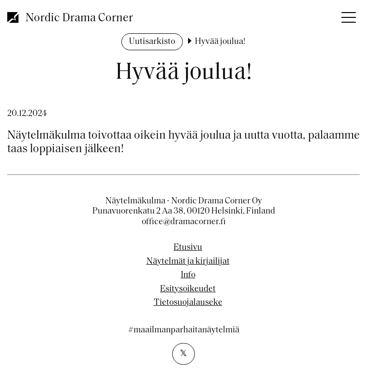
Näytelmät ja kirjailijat (188, 262)
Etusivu (188, 247)
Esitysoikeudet (188, 289)
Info (188, 275)
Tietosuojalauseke (188, 303)
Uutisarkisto (152, 41)
